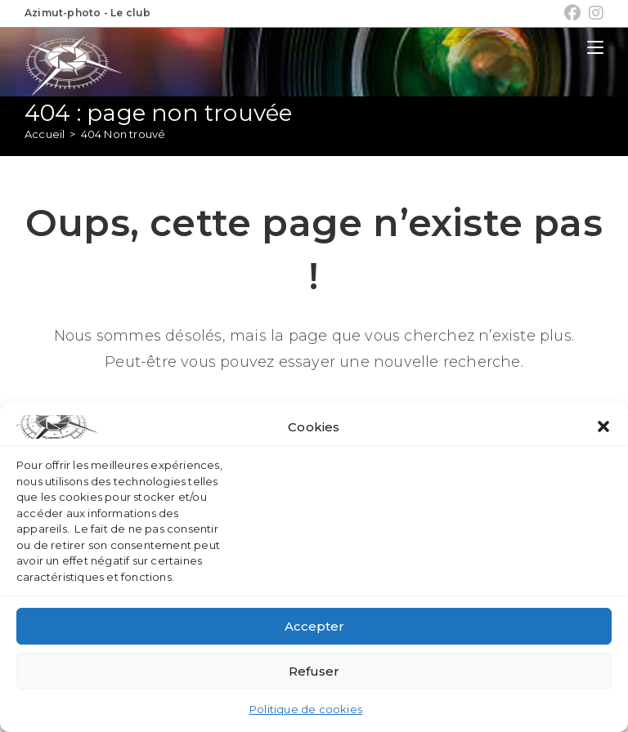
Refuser (314, 671)
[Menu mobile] (595, 48)
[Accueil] (45, 134)
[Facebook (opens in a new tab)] (572, 13)
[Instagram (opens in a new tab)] (594, 13)
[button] (603, 426)
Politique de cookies (305, 709)
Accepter (314, 626)
